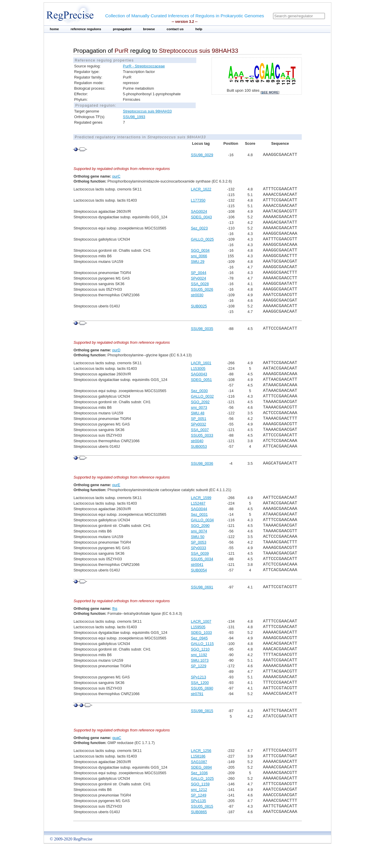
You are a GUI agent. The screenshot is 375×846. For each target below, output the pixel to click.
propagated (122, 29)
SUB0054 (199, 570)
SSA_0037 (200, 430)
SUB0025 (199, 306)
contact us (175, 29)
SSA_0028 (200, 284)
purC (116, 176)
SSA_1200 (200, 682)
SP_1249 (198, 795)
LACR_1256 (201, 750)
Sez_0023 (199, 228)
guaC (116, 738)
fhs (114, 608)
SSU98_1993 (134, 117)
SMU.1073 (199, 660)
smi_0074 (199, 531)
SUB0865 (199, 812)
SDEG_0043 (201, 217)
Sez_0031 (199, 514)
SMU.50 (197, 537)
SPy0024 (198, 278)
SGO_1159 (200, 784)
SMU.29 (197, 261)
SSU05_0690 (202, 688)
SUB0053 (199, 446)
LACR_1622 (201, 189)
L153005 (198, 368)
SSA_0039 (200, 553)
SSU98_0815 (202, 711)
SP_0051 (198, 418)
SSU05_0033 (202, 435)
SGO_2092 (200, 402)
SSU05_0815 (202, 806)
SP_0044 (198, 272)
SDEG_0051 (201, 379)
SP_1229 (198, 666)
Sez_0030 (199, 391)
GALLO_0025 (202, 239)
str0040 (197, 441)
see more (269, 92)
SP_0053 (198, 542)
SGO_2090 (200, 525)
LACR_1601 (201, 363)
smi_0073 (199, 407)
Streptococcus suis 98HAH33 (147, 111)
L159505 (198, 627)
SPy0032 (198, 424)
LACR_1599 (201, 498)
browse (149, 29)
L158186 (198, 756)
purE (116, 485)
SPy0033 (198, 548)
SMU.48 (197, 413)
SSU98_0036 (202, 463)
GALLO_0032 (202, 396)
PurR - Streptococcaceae (144, 66)
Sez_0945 (199, 638)
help (198, 29)
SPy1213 (198, 677)
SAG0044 (199, 509)
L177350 (198, 200)
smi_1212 (199, 789)
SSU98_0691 (202, 587)
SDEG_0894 (201, 767)
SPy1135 (198, 801)
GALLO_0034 (202, 520)
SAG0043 (199, 374)
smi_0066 (199, 256)
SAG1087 (199, 762)
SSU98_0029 (202, 155)
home (54, 29)
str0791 (197, 694)
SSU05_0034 (202, 559)
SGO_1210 (200, 649)
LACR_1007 (201, 621)
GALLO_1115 (202, 643)
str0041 (197, 564)
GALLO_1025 (202, 778)
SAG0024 (199, 211)
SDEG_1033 (201, 632)
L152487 (198, 503)
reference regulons (86, 29)
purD (116, 350)
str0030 (197, 295)
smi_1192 (199, 655)
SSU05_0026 (202, 289)
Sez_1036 (199, 773)
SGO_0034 (200, 250)
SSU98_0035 (202, 328)
